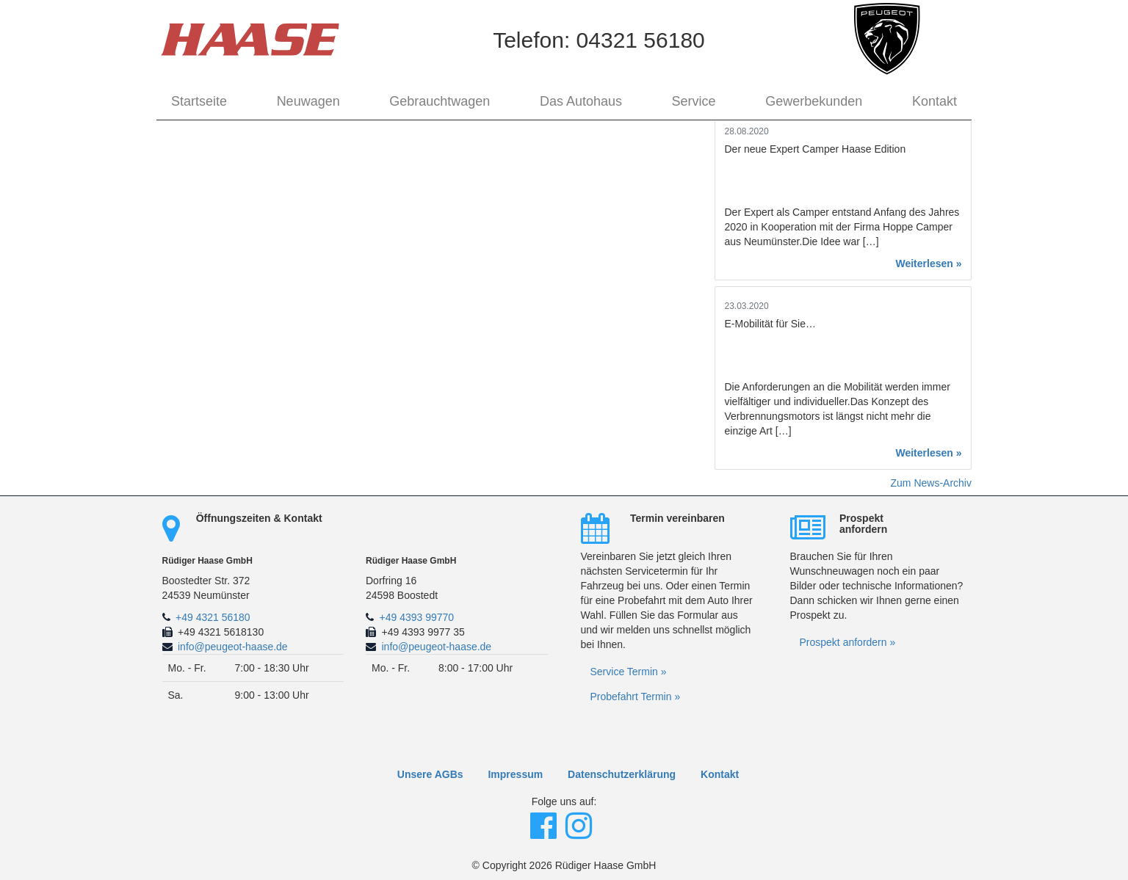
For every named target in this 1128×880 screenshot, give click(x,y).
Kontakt (934, 101)
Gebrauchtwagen (439, 101)
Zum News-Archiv (931, 483)
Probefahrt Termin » (635, 696)
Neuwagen (308, 101)
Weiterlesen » (928, 263)
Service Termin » (628, 671)
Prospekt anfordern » (848, 642)
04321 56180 (640, 40)
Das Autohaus (581, 101)
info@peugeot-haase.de (233, 646)
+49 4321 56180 (213, 617)
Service (694, 101)
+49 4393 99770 (417, 617)
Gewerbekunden (813, 101)
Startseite (199, 101)
